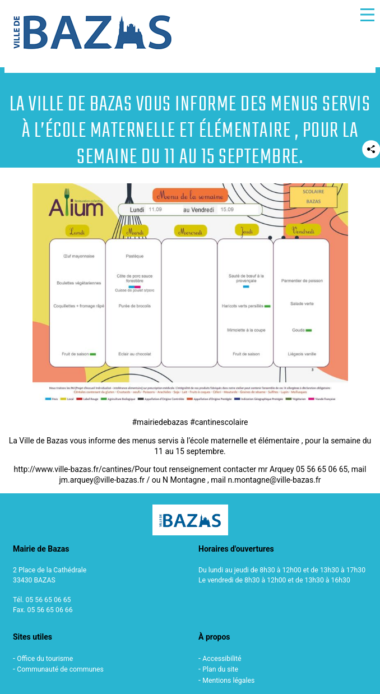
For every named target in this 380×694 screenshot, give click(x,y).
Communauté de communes (60, 669)
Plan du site (220, 669)
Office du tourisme (45, 659)
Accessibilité (221, 659)
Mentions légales (228, 680)
